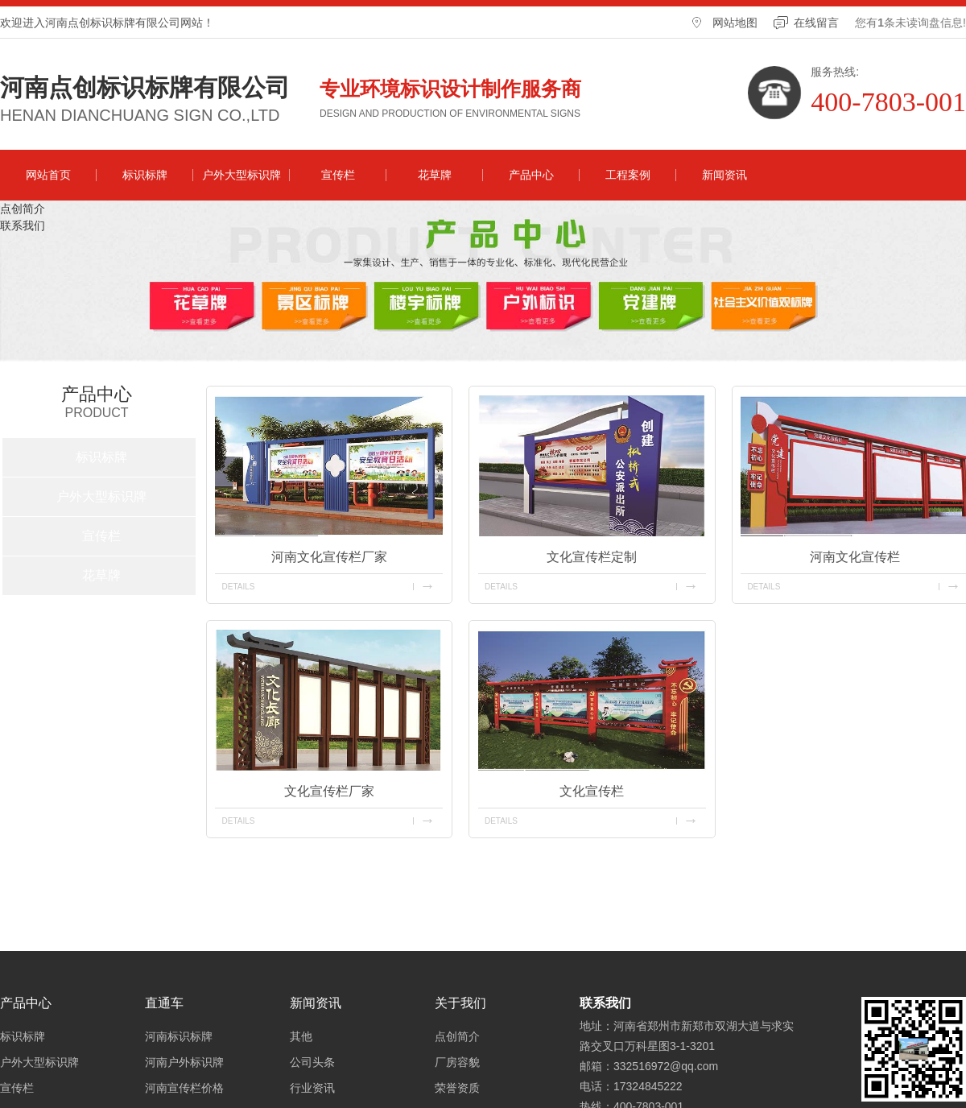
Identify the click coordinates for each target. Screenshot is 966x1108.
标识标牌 (144, 174)
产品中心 (531, 174)
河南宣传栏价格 (184, 1087)
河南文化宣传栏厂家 (329, 557)
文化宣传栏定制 (592, 557)
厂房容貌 (457, 1062)
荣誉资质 (457, 1087)
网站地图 (735, 22)
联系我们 (22, 225)
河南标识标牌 (179, 1036)
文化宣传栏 (591, 791)
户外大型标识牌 (241, 174)
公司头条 (312, 1062)
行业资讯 (312, 1087)
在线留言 (816, 22)
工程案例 (627, 174)
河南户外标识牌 (184, 1062)
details (237, 586)
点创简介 (22, 208)
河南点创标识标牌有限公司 (145, 88)
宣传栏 (338, 174)
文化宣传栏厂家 (329, 791)
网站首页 (48, 174)
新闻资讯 (724, 174)
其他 (301, 1036)
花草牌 (435, 174)
